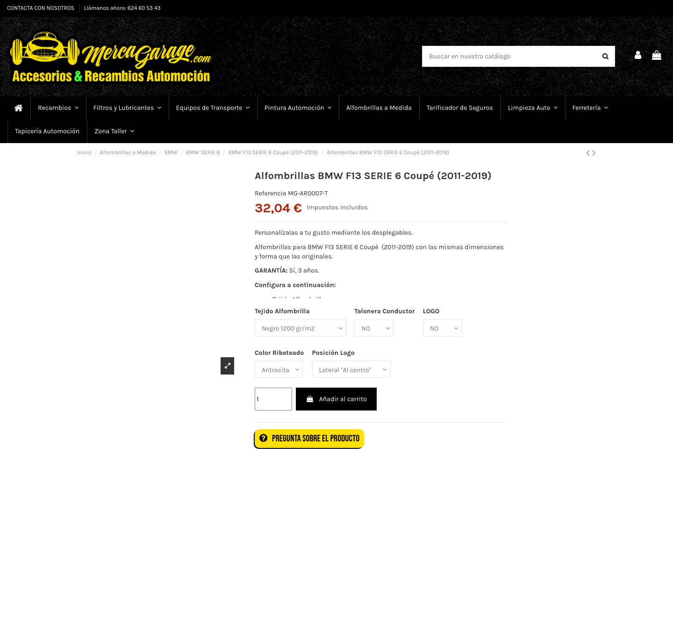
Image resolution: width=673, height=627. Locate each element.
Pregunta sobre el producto (309, 438)
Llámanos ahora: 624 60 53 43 (122, 8)
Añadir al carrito (336, 399)
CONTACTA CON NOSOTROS (41, 8)
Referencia (270, 193)
